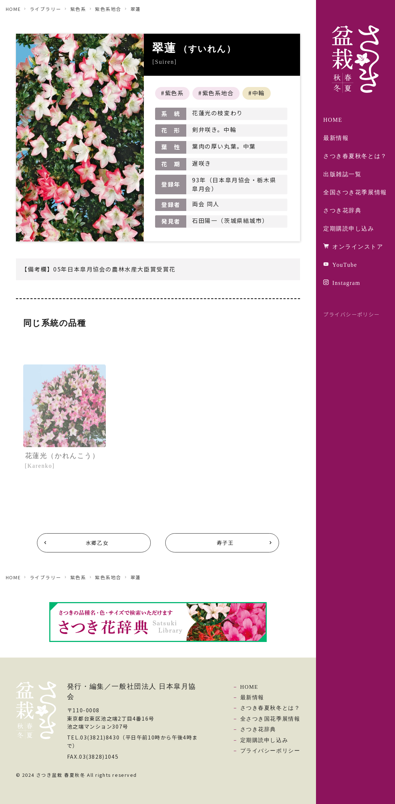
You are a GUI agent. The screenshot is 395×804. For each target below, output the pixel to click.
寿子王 (225, 542)
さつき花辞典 (342, 210)
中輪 (258, 93)
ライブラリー (45, 8)
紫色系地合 (108, 8)
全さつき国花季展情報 (270, 719)
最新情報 (336, 138)
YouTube (344, 265)
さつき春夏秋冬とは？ (355, 156)
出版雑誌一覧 (342, 174)
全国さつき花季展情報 (355, 192)
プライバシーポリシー (351, 314)
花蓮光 (62, 460)
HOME (332, 120)
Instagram (346, 283)
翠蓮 (135, 8)
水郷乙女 (97, 542)
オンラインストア (357, 247)
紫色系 (78, 8)
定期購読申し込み (348, 228)
